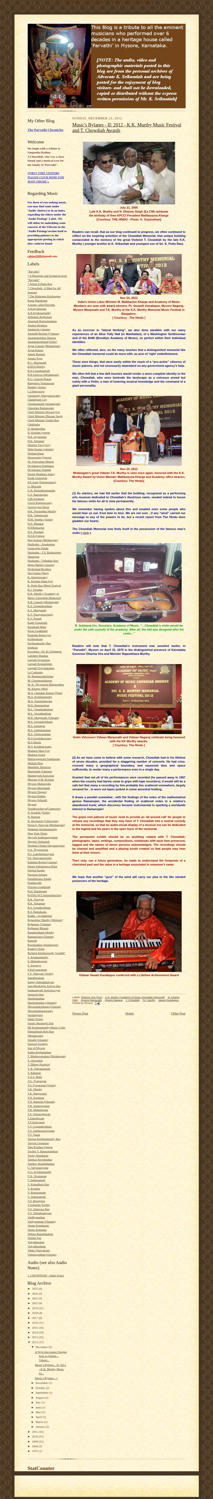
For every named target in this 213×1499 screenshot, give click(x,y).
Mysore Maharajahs (39, 783)
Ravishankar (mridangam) (43, 944)
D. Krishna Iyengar (39, 432)
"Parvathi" (34, 271)
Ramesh (32, 940)
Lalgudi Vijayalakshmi (41, 668)
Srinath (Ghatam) (38, 1039)
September (42, 1392)
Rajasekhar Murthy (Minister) (45, 920)
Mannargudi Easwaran (41, 775)
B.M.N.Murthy (36, 366)
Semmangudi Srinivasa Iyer (44, 990)
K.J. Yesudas (35, 589)
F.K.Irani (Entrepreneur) (42, 482)
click (85, 532)
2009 (35, 1441)
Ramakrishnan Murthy (41, 932)
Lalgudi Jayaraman (39, 659)
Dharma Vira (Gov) (39, 445)
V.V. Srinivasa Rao (39, 1209)
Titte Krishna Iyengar (40, 1147)
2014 (35, 1332)
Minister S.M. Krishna (41, 779)
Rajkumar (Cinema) (39, 924)
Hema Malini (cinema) (41, 564)
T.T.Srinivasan (36, 1122)
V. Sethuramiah (37, 1196)
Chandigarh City (37, 399)
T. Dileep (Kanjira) (39, 1064)
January (41, 1426)
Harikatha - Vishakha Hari (43, 560)
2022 (35, 1303)
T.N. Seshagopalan (39, 1105)
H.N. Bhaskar (36, 523)
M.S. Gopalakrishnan (40, 721)
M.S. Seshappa (36, 725)
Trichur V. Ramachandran (43, 1151)
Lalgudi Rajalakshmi (40, 663)
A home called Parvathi (41, 304)
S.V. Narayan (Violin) (40, 973)
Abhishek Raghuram (40, 316)
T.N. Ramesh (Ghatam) (41, 1101)
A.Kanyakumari (37, 308)
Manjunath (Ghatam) (40, 771)
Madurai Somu (36, 754)
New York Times (37, 833)
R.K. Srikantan (36, 903)
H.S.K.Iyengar (36, 535)
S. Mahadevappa (37, 961)
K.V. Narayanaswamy (40, 614)
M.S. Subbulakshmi (39, 730)
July (38, 1402)
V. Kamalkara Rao (38, 1184)
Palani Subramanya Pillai (42, 866)
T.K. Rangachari (37, 1093)
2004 (35, 1446)
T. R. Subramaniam (39, 1068)
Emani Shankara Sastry (41, 474)
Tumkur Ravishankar (40, 1159)
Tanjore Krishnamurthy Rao (44, 1138)
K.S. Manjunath (37, 610)
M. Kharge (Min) (38, 688)
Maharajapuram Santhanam (44, 758)
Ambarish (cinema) (39, 329)
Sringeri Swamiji (38, 1043)
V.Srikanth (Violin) (39, 1204)
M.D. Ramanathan (38, 705)
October (41, 1387)
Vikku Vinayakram (39, 1250)
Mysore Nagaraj (37, 791)
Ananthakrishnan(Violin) (42, 341)
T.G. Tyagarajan (37, 1081)
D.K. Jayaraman (37, 436)
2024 (35, 1293)
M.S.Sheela (34, 742)
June (39, 1407)
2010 (35, 1436)
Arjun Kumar (35, 350)
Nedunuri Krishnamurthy (42, 829)
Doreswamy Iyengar (40, 457)
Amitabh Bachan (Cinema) (43, 333)
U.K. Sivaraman (37, 1176)
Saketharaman (36, 977)
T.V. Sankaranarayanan (41, 1130)
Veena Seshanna (37, 1229)
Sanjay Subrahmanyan (41, 982)
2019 (35, 1308)
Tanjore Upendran (38, 1143)
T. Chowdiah (35, 1060)
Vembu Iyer (34, 1237)
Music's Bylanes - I (46, 1378)
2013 (35, 1337)
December (42, 1346)
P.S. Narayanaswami (40, 857)
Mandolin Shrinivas (39, 767)
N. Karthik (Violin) (39, 812)
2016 (35, 1322)
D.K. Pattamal (36, 441)
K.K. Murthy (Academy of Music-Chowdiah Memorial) (135, 997)
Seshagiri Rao (36, 994)
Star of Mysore (36, 1048)
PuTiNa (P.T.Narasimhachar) (45, 895)
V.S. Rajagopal (36, 1200)
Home (129, 1013)
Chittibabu (34, 424)
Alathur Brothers (37, 325)
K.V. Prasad (35, 618)
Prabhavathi (35, 882)
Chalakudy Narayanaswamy (44, 395)
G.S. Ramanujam (38, 494)
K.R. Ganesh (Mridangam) (43, 602)
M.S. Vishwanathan (39, 734)
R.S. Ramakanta (37, 911)
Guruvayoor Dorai (38, 507)
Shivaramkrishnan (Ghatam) (44, 1006)
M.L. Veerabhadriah (39, 713)
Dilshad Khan (36, 453)
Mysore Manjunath (39, 788)
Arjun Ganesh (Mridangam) (44, 345)
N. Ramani (34, 816)
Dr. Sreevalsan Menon (41, 461)
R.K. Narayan (36, 899)
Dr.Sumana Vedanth (39, 469)
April (39, 1416)
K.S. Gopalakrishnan (40, 606)
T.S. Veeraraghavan (39, 1114)
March (40, 1421)
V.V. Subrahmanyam (40, 1213)
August (40, 1397)
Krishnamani (35, 639)
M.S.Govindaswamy (40, 738)
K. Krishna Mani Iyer (40, 581)
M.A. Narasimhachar (40, 701)
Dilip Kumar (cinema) (41, 449)
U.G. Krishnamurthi (39, 1171)
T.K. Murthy (35, 1089)
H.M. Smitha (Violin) (40, 519)
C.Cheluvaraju (36, 391)
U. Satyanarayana (38, 1167)
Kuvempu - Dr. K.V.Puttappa (45, 651)
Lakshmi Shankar (38, 655)
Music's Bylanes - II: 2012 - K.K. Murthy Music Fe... (50, 1369)
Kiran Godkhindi (38, 630)
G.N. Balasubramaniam (41, 490)
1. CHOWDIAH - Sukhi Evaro (46, 1275)
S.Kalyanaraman (37, 969)
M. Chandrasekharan (40, 680)
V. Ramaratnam (37, 1192)
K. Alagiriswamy (38, 577)
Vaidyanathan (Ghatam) (42, 1221)
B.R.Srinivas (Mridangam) (43, 374)
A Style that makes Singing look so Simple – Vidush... (51, 1356)
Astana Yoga (35, 358)
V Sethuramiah (36, 1180)
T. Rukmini (34, 1072)
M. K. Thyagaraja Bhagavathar (46, 684)
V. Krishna (34, 1188)
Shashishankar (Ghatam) (42, 1002)
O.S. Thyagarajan (38, 849)
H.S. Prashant (36, 531)
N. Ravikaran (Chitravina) (43, 821)
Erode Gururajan (37, 478)
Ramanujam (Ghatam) (41, 936)
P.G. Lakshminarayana (41, 854)
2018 (35, 1312)
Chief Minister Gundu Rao (43, 420)
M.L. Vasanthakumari (40, 709)
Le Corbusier (35, 672)
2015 (35, 1327)
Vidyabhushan (36, 1242)
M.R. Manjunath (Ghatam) (43, 717)
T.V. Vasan (34, 1134)
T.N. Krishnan (36, 1097)
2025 (35, 1288)
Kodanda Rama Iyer (39, 635)
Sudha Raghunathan (39, 1052)
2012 (35, 1342)
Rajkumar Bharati (38, 928)
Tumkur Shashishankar (41, 1163)
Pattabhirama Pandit (39, 878)
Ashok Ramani (36, 354)
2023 (35, 1298)
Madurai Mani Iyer (39, 750)
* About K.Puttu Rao (40, 283)
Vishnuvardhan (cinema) (42, 1254)
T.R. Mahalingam (38, 1109)
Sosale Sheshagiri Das (41, 1023)
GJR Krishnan (36, 498)
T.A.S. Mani (35, 1076)
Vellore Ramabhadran (40, 1233)
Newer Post (80, 1013)
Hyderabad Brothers (39, 569)
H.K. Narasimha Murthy (42, 511)
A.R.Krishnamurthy (39, 312)
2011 (35, 1431)
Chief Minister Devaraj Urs (44, 411)
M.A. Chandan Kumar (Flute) (45, 692)
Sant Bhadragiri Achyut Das (44, 986)
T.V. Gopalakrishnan (40, 1126)
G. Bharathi (34, 486)
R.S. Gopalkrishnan (39, 907)
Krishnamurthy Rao (39, 643)
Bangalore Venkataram (41, 383)
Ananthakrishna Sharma (42, 337)
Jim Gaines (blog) (38, 573)
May (39, 1412)
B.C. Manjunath (37, 362)
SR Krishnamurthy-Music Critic (47, 1027)
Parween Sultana (37, 874)
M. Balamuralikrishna (40, 676)
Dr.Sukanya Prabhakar (41, 465)
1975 (35, 1451)
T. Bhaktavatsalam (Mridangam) (47, 1056)
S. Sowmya (34, 965)
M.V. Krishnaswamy (40, 746)
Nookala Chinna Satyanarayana (46, 845)
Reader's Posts (36, 948)
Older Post (178, 1013)
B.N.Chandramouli (39, 370)
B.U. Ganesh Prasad (39, 378)
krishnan (33, 647)
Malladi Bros (35, 763)
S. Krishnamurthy (38, 957)
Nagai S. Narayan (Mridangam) (46, 824)
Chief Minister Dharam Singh (45, 416)
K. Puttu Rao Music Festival (44, 585)
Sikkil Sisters (35, 1019)
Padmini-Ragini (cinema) (42, 862)
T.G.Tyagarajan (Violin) (42, 1085)
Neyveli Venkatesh (39, 841)
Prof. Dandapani (37, 891)
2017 (35, 1317)
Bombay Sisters (37, 387)
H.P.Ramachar (36, 527)
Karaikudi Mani (37, 626)
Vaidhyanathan (36, 1217)
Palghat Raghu (36, 870)
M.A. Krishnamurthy (40, 696)
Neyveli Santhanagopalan (43, 837)
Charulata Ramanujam (41, 408)
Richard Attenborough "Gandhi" (47, 953)
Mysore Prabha (37, 796)
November (42, 1382)
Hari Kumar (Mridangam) (43, 540)
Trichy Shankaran (38, 1155)
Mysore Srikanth (37, 800)
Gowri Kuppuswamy (40, 502)
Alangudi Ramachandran (42, 321)
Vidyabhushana (37, 1246)
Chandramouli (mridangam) (44, 403)
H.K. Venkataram (38, 515)
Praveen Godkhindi (39, 887)
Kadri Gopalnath (37, 622)
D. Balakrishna (36, 428)
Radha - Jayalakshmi (40, 915)
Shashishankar (36, 998)
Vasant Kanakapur (38, 1225)
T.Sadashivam (36, 1118)
